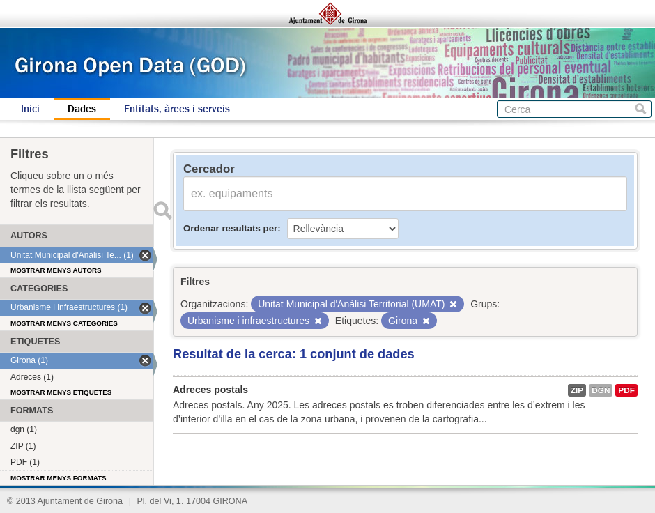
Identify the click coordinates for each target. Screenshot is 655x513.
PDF (626, 390)
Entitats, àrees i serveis (177, 109)
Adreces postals (210, 389)
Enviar (162, 210)
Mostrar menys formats (58, 478)
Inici (30, 109)
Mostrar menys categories (64, 323)
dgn (601, 390)
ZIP (577, 390)
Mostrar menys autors (56, 270)
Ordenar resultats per (230, 228)
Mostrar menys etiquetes (60, 392)
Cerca (641, 109)
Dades (82, 109)
